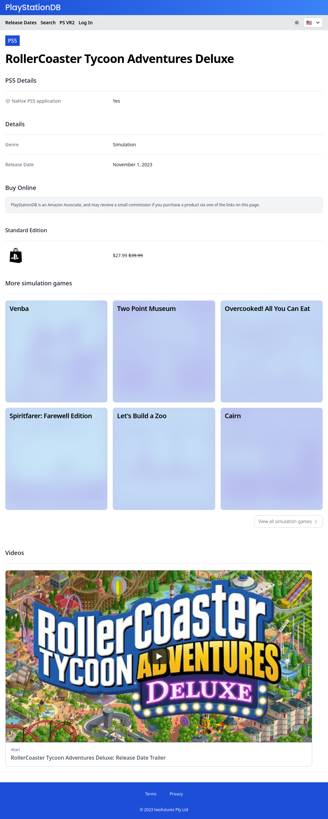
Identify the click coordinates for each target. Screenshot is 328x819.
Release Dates (20, 22)
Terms (151, 794)
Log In (86, 22)
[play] (159, 656)
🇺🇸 (313, 22)
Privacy (176, 794)
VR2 (67, 22)
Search (48, 22)
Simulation (124, 144)
